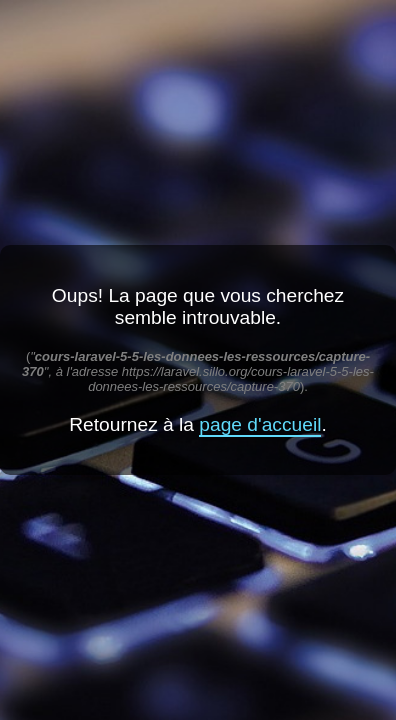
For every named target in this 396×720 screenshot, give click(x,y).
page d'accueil (260, 424)
